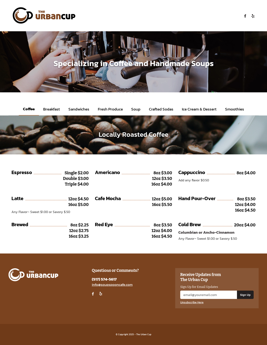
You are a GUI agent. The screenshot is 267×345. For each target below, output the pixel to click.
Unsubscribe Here (192, 302)
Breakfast (51, 109)
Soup (135, 109)
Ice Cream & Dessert (199, 109)
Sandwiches (78, 109)
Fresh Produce (110, 109)
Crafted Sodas (161, 109)
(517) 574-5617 (104, 279)
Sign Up (245, 294)
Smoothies (234, 109)
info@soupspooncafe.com (112, 284)
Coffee (29, 109)
